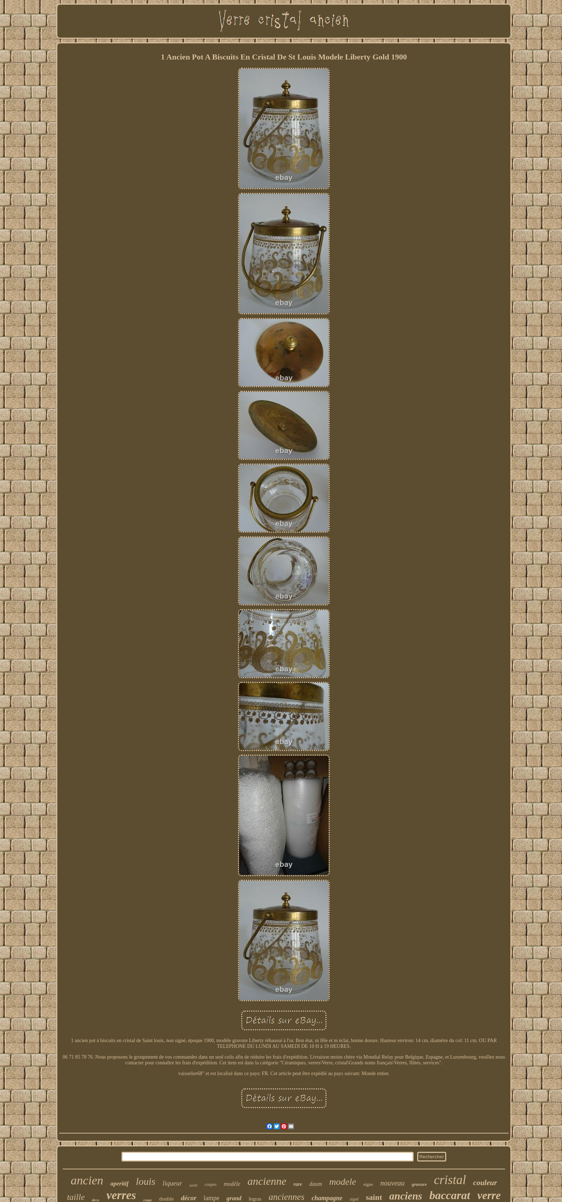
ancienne (266, 1181)
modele (342, 1182)
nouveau (392, 1183)
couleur (485, 1182)
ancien (87, 1180)
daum (315, 1184)
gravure (419, 1184)
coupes (210, 1184)
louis (145, 1181)
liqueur (172, 1183)
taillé (193, 1185)
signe (368, 1184)
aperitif (119, 1183)
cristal (450, 1180)
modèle (232, 1184)
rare (298, 1184)
